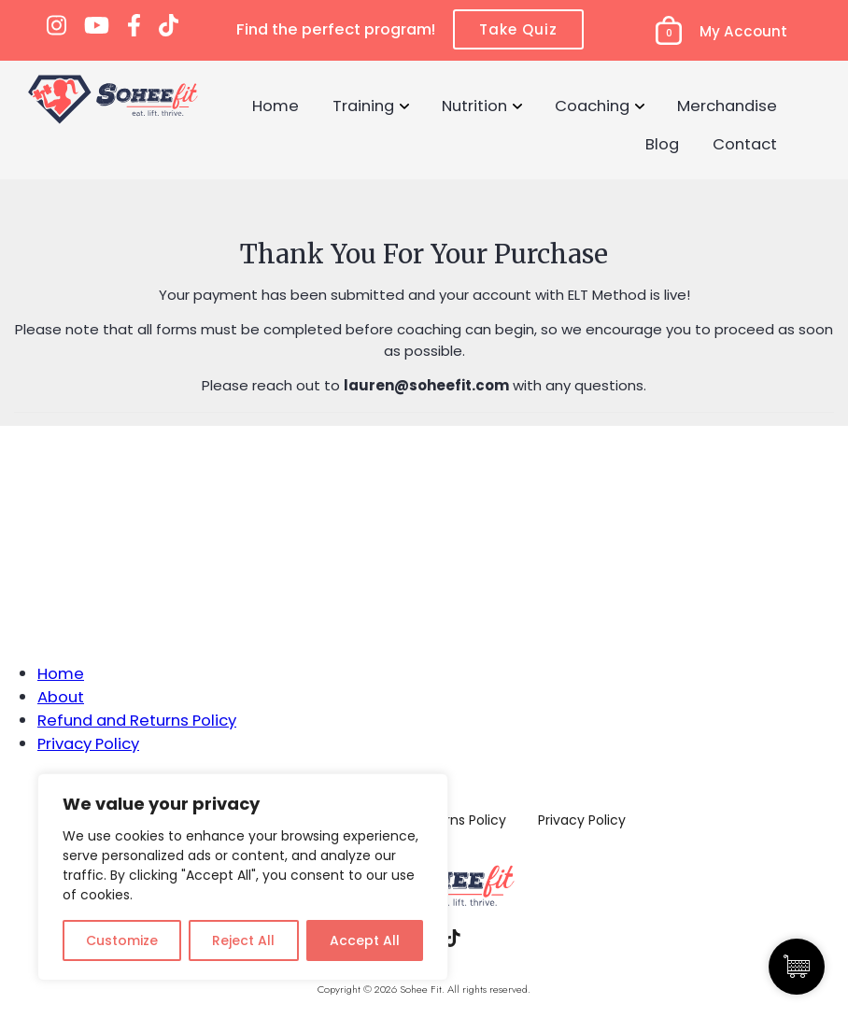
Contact (745, 144)
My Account (743, 31)
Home (275, 105)
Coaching (592, 105)
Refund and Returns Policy (136, 720)
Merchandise (727, 105)
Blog (662, 144)
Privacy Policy (88, 743)
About (60, 697)
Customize (122, 940)
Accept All (365, 940)
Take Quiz (518, 29)
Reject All (243, 940)
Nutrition (474, 105)
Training (363, 105)
